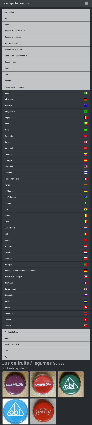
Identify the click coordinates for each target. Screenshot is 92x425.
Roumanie (46, 283)
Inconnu (8, 81)
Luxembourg (46, 228)
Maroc (46, 240)
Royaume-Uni (46, 289)
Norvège (46, 246)
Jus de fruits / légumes (14, 87)
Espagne (46, 160)
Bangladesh (46, 111)
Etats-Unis (46, 166)
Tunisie (46, 319)
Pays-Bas (46, 252)
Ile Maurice (46, 191)
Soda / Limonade (12, 344)
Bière (7, 24)
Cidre (7, 68)
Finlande (46, 172)
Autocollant (9, 12)
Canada (46, 142)
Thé (6, 351)
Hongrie (46, 185)
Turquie (46, 325)
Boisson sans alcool (13, 49)
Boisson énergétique (13, 43)
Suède (46, 301)
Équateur (46, 154)
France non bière (46, 179)
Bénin (46, 123)
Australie (46, 105)
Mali (46, 234)
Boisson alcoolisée (13, 37)
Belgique (46, 117)
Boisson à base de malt (15, 31)
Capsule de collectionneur (16, 56)
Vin (6, 357)
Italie (46, 221)
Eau (6, 74)
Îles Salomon (46, 197)
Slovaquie (46, 295)
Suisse (46, 307)
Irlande (46, 215)
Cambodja (46, 136)
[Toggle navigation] (86, 3)
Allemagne (46, 99)
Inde (46, 209)
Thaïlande (46, 313)
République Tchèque (46, 277)
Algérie (46, 93)
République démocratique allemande (46, 270)
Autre (7, 18)
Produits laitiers (11, 332)
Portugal (46, 264)
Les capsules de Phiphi (16, 3)
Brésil (46, 130)
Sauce (7, 338)
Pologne (46, 258)
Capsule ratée (10, 62)
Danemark (46, 148)
